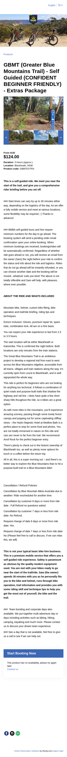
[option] (11, 137)
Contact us (12, 669)
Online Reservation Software (26, 751)
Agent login (58, 751)
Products (8, 54)
